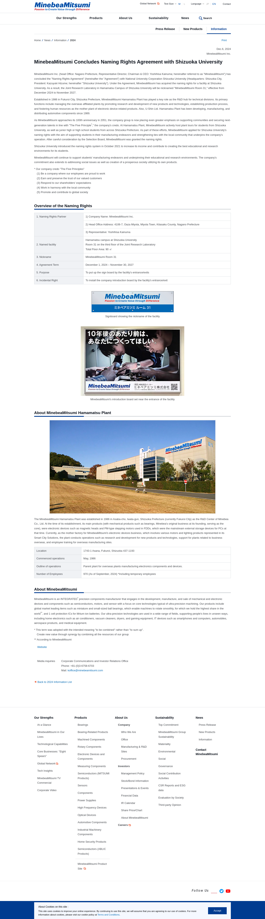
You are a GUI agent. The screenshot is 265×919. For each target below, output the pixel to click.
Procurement (128, 758)
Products (95, 18)
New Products (192, 29)
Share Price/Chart (131, 810)
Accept (217, 910)
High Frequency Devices (92, 807)
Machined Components (91, 739)
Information (219, 29)
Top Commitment (168, 724)
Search (207, 18)
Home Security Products (92, 841)
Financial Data (129, 795)
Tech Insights (45, 770)
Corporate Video (47, 790)
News (185, 18)
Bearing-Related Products (93, 732)
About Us (125, 18)
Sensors (82, 785)
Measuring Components (92, 766)
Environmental (166, 751)
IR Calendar (128, 803)
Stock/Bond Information (135, 780)
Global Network (150, 3)
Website (42, 647)
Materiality (164, 744)
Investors (124, 766)
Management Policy (132, 773)
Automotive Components (92, 822)
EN (214, 3)
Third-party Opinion (169, 804)
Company (124, 724)
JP (207, 3)
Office (124, 739)
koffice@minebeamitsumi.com (85, 670)
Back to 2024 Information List (54, 682)
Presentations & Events (135, 788)
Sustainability (159, 18)
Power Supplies (87, 800)
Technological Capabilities (52, 744)
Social (162, 758)
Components (85, 792)
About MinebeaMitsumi (134, 817)
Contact (227, 4)
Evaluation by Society (171, 797)
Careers (124, 824)
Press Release (165, 29)
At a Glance (44, 724)
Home (37, 40)
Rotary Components (89, 746)
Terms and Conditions (108, 914)
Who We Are (128, 732)
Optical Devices (87, 815)
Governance (165, 766)
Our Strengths (66, 18)
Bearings (83, 724)
